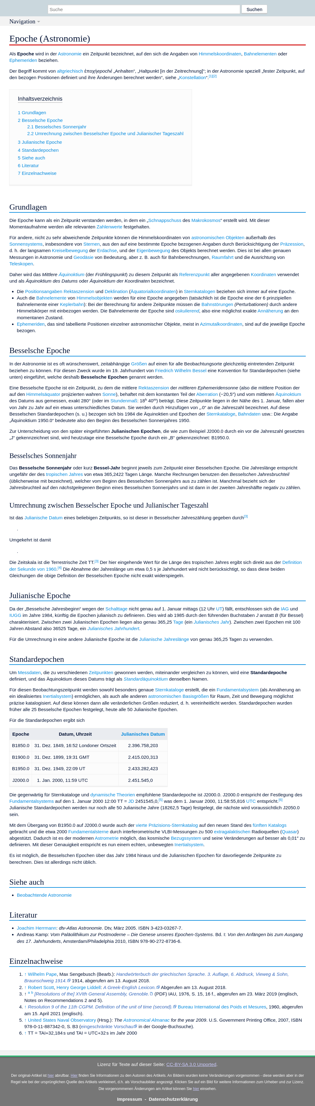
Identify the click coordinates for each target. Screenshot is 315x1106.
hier (51, 1075)
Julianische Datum (43, 517)
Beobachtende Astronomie (44, 895)
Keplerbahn (72, 304)
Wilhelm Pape (42, 974)
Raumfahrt (222, 257)
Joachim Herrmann (36, 928)
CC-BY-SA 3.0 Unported (191, 1064)
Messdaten (29, 672)
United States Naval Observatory (62, 1020)
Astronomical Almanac (146, 1020)
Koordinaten (263, 274)
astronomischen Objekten (217, 237)
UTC (251, 801)
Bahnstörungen (217, 304)
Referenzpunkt (194, 274)
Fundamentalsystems (31, 801)
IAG (285, 608)
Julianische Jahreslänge (164, 639)
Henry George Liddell (79, 987)
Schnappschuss (164, 220)
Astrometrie (107, 838)
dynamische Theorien (112, 794)
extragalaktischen (232, 831)
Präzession (291, 244)
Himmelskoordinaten (220, 53)
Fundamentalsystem (238, 689)
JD (131, 801)
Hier (74, 1075)
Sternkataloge (220, 413)
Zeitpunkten (101, 672)
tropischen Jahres (64, 474)
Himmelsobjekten (94, 297)
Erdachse (107, 250)
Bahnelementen (260, 53)
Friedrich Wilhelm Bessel (180, 370)
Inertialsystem (57, 696)
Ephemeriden (23, 60)
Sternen (91, 244)
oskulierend (187, 310)
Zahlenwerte (109, 226)
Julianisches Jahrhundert (113, 628)
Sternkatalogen (199, 291)
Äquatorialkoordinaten (153, 291)
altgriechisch (70, 71)
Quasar (289, 831)
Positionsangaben (43, 291)
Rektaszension (79, 291)
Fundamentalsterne (88, 831)
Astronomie (70, 53)
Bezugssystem (186, 838)
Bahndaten (249, 413)
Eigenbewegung (153, 250)
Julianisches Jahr (212, 622)
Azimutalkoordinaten (221, 324)
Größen (139, 363)
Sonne (109, 394)
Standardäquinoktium (146, 679)
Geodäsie (84, 257)
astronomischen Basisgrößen (178, 696)
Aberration (207, 394)
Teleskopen (21, 263)
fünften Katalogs (270, 825)
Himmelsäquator (43, 394)
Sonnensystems (25, 244)
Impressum (129, 1099)
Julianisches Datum (143, 734)
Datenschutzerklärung (173, 1099)
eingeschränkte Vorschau (107, 1026)
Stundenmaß (123, 400)
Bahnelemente (51, 297)
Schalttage (117, 608)
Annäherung (270, 310)
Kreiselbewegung (70, 250)
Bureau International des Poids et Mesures (222, 1006)
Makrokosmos (206, 220)
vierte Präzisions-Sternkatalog (167, 825)
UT (219, 608)
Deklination (116, 291)
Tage (178, 622)
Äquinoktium (72, 274)
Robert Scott (41, 987)
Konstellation (192, 77)
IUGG (15, 615)
